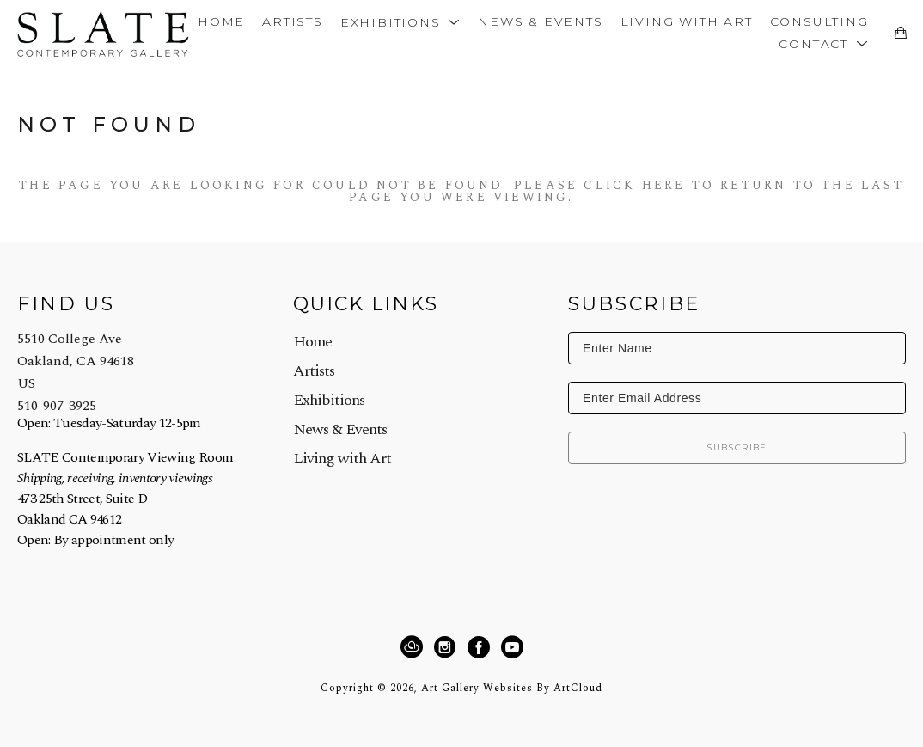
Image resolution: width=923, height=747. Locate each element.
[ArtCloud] (414, 647)
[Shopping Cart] (900, 33)
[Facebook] (481, 647)
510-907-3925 (56, 406)
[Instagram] (447, 647)
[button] (400, 21)
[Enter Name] (737, 348)
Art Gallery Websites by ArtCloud (511, 688)
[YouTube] (512, 647)
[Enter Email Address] (737, 398)
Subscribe (736, 447)
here (664, 185)
